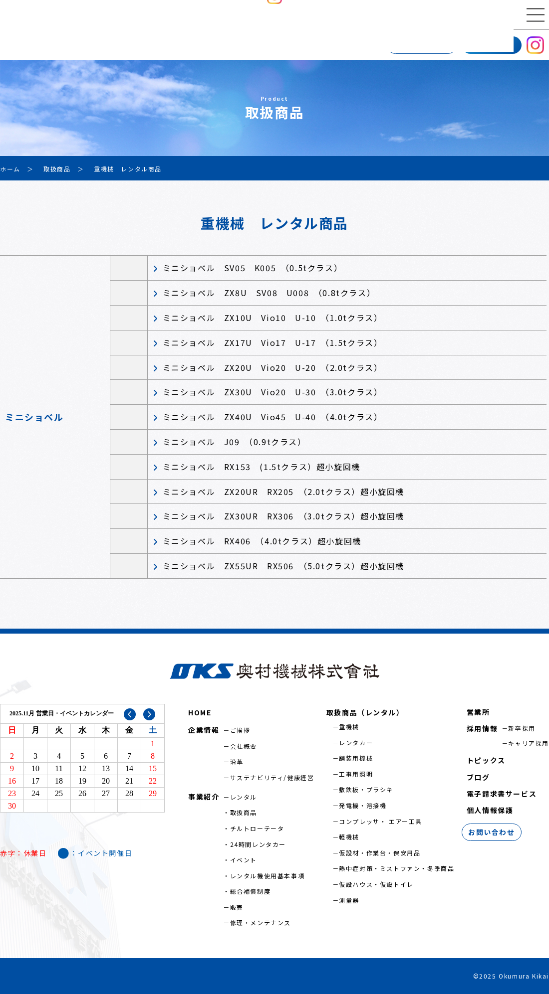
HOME (199, 712)
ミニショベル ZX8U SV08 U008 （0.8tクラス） (269, 293)
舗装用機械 (356, 758)
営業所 (148, 45)
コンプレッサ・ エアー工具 (380, 821)
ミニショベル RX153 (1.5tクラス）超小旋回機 (261, 467)
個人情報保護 (490, 810)
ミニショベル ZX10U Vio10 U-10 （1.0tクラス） (273, 318)
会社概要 (243, 746)
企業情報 (22, 45)
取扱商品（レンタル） (365, 712)
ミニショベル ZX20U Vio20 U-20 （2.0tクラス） (273, 367)
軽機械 (349, 836)
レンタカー (356, 742)
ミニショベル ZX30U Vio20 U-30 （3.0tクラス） (273, 392)
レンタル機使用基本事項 (267, 875)
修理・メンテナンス (260, 922)
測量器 (349, 900)
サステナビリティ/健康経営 (272, 777)
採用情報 (491, 44)
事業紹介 (87, 45)
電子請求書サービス (502, 794)
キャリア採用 (528, 743)
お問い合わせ (421, 45)
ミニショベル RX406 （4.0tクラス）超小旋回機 (262, 541)
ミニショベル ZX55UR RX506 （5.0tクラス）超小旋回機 (283, 566)
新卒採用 (521, 728)
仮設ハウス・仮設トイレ (376, 884)
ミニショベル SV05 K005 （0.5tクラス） (253, 268)
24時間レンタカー (258, 844)
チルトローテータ (257, 828)
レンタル (243, 797)
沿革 (237, 761)
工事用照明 (356, 774)
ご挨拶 (240, 730)
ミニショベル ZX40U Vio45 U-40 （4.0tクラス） (273, 417)
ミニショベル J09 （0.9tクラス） (234, 442)
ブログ (478, 777)
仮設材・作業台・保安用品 (379, 852)
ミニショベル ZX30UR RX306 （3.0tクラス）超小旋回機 (283, 516)
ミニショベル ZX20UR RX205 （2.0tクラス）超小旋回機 (283, 491)
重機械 (349, 726)
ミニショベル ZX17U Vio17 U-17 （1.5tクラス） (273, 342)
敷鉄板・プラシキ (366, 789)
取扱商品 (243, 812)
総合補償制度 (250, 891)
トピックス (486, 760)
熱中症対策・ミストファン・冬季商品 (396, 868)
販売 (237, 907)
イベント (243, 859)
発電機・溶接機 (362, 805)
